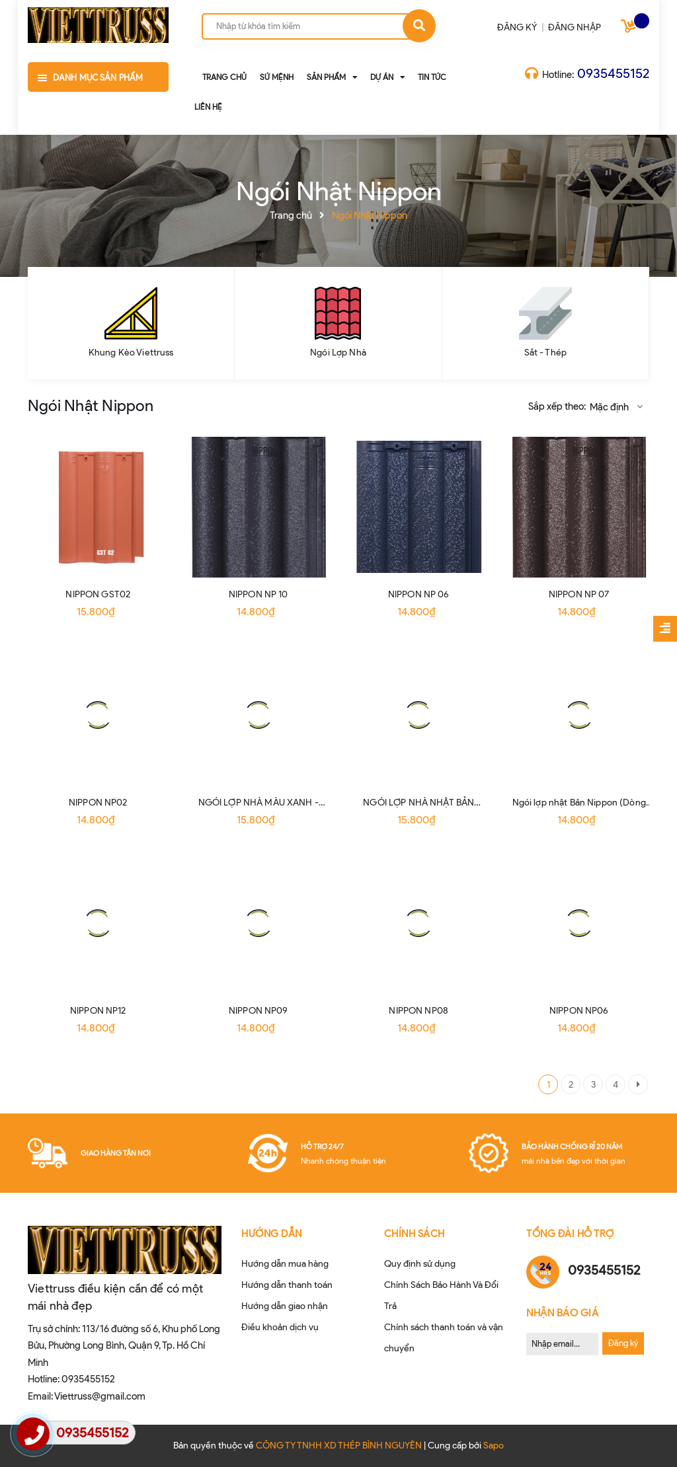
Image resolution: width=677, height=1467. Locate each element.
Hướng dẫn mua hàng (285, 1263)
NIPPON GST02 (97, 594)
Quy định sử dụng (420, 1263)
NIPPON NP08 (418, 1010)
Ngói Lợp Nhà (338, 352)
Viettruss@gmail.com (99, 1396)
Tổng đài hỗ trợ (570, 1234)
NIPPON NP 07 (579, 594)
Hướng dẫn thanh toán (287, 1285)
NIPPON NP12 (98, 1010)
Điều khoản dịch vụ (280, 1327)
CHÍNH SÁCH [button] (414, 1234)
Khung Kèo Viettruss (131, 352)
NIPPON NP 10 (258, 594)
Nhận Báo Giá (562, 1313)
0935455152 (613, 73)
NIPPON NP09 (258, 1010)
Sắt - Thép (545, 352)
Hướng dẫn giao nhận (284, 1306)
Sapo (493, 1445)
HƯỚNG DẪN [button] (271, 1234)
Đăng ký (623, 1343)
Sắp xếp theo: (557, 406)
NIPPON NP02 (98, 802)
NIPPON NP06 (579, 1010)
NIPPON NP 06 (419, 594)
